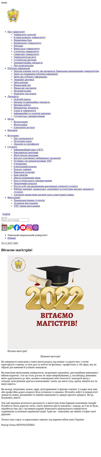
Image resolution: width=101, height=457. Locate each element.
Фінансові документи (25, 88)
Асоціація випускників (26, 203)
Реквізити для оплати (25, 93)
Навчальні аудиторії (24, 172)
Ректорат (18, 45)
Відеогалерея (21, 121)
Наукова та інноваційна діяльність (32, 102)
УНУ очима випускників (27, 206)
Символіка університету (26, 54)
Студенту (12, 146)
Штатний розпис (22, 90)
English (6, 214)
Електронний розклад (25, 166)
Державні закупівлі (24, 79)
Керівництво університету (27, 43)
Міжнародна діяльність (26, 107)
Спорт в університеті (25, 110)
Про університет (16, 31)
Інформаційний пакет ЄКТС (28, 149)
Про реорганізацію (24, 65)
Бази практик (21, 175)
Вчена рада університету (27, 48)
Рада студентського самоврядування (33, 180)
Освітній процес (22, 99)
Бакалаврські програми (26, 152)
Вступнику (13, 135)
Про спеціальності (23, 138)
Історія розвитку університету (30, 37)
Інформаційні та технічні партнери (32, 113)
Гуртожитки (20, 163)
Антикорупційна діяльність (28, 62)
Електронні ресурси (24, 127)
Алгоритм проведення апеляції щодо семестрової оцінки (44, 194)
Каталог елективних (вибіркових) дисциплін (37, 158)
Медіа (10, 119)
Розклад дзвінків (22, 169)
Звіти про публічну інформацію (30, 76)
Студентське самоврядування (29, 116)
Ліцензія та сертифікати (26, 144)
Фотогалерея (20, 124)
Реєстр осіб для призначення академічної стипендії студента (46, 186)
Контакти (12, 130)
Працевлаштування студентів (29, 200)
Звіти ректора (21, 82)
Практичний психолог (25, 183)
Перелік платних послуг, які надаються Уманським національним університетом (56, 71)
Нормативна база (23, 40)
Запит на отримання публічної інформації (36, 74)
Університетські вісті (25, 57)
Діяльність (13, 96)
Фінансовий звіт (22, 85)
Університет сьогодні (25, 34)
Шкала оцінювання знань (27, 177)
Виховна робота (22, 105)
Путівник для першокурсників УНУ (33, 161)
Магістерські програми (26, 155)
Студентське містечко (25, 59)
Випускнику (13, 197)
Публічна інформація (18, 68)
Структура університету (26, 51)
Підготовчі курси (23, 141)
